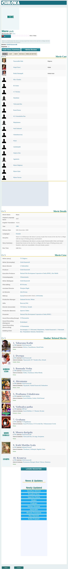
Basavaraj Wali (24, 303)
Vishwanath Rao (17, 104)
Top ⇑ (3, 56)
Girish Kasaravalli (12, 44)
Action (18, 387)
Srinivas (25, 347)
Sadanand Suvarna (25, 299)
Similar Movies (31, 54)
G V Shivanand (32, 329)
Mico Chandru (17, 79)
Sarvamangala (24, 329)
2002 (15, 358)
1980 (15, 383)
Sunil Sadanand (17, 128)
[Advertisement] (25, 193)
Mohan (33, 299)
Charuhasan (31, 372)
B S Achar (16, 85)
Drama (13, 33)
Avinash (44, 360)
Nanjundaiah (26, 331)
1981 (15, 421)
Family (14, 362)
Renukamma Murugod (29, 462)
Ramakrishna (39, 331)
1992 (15, 447)
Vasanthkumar (32, 347)
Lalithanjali (33, 449)
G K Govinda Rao (38, 423)
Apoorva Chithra (24, 310)
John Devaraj (23, 292)
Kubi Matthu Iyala (26, 445)
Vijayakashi (26, 385)
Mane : (5, 54)
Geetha (34, 398)
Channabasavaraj (17, 134)
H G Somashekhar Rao (19, 116)
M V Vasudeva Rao (36, 360)
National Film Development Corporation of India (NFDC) (35, 273)
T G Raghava (23, 258)
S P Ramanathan (24, 318)
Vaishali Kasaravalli (50, 329)
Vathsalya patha (24, 406)
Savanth (30, 307)
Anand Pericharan (28, 423)
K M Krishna (39, 295)
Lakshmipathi (17, 147)
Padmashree (44, 385)
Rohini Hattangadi (18, 73)
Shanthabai (16, 98)
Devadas (42, 411)
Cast (10, 54)
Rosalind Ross (34, 494)
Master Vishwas (40, 462)
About (5, 567)
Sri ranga (34, 436)
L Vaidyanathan (24, 266)
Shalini (33, 500)
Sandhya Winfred (34, 491)
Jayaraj (22, 295)
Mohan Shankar (34, 506)
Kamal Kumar (17, 110)
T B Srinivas (23, 307)
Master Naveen (17, 177)
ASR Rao (24, 409)
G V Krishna (16, 91)
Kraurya (21, 457)
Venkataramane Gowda (50, 423)
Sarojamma (41, 436)
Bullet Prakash (34, 519)
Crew (16, 54)
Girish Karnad (40, 398)
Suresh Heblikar (26, 396)
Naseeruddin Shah (18, 61)
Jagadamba (16, 159)
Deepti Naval (16, 67)
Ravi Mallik (55, 273)
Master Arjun (16, 171)
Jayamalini (34, 509)
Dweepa (20, 355)
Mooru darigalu (24, 432)
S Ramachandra (24, 277)
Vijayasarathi (26, 360)
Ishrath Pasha (39, 347)
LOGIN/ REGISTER (34, 469)
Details (22, 54)
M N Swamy (23, 284)
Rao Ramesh (34, 516)
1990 (15, 396)
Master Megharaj (17, 165)
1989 (17, 226)
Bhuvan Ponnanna (34, 513)
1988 (15, 345)
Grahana (20, 419)
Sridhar (25, 372)
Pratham (33, 503)
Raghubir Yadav (41, 449)
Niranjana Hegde (24, 288)
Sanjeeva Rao (17, 153)
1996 (15, 460)
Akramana (21, 381)
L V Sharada (35, 411)
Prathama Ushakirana (27, 394)
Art (8, 46)
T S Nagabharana (26, 421)
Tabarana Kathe (24, 343)
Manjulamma (16, 122)
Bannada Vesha (24, 368)
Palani (15, 140)
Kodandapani (23, 322)
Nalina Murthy (38, 372)
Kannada (18, 233)
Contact (19, 567)
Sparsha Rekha (34, 497)
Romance (15, 413)
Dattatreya (47, 462)
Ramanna (33, 331)
